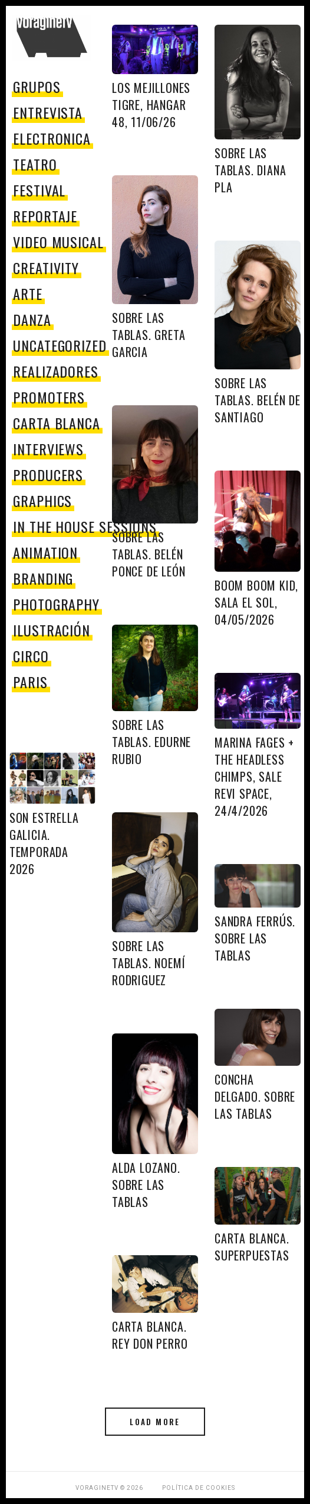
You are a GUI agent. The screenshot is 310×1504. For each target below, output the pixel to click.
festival (39, 190)
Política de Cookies (198, 1488)
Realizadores (56, 371)
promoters (49, 397)
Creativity (46, 267)
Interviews (48, 448)
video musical (58, 241)
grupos (37, 86)
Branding (43, 578)
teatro (35, 164)
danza (32, 319)
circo (31, 655)
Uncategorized (60, 345)
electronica (52, 138)
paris (30, 681)
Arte (27, 293)
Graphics (42, 500)
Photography (56, 604)
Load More (155, 1422)
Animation (45, 552)
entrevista (48, 112)
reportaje (45, 215)
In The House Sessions (85, 526)
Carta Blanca (57, 422)
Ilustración (52, 630)
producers (48, 474)
